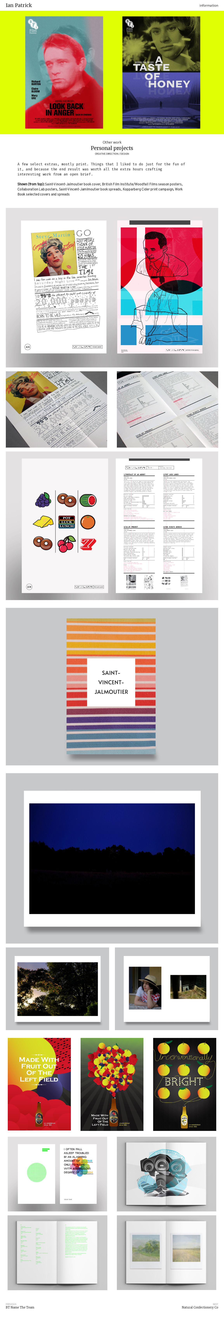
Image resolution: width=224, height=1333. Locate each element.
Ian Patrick (19, 5)
